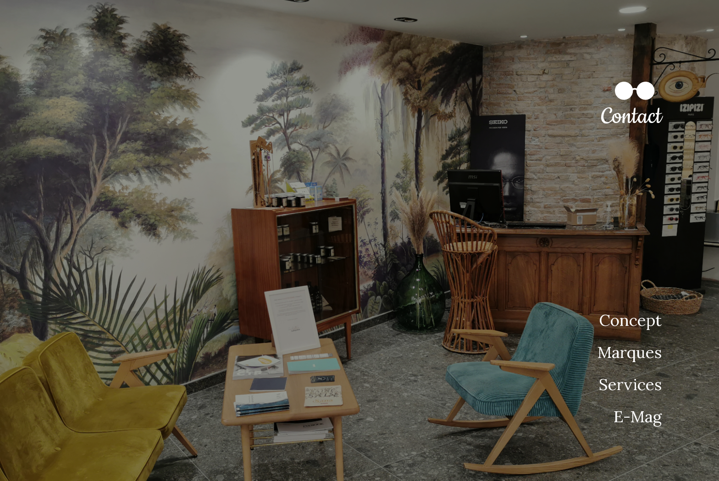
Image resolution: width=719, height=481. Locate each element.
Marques (629, 352)
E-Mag (638, 416)
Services (630, 384)
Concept (630, 320)
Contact (631, 116)
